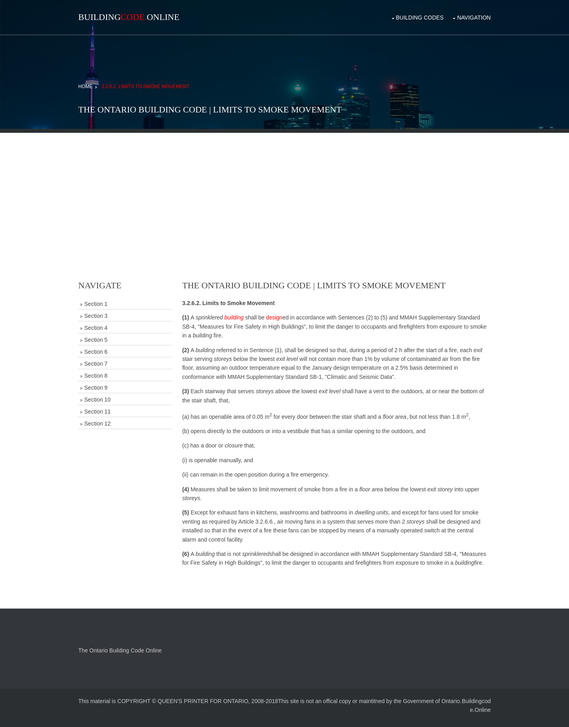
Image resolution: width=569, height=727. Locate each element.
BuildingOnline (140, 17)
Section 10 (109, 395)
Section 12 (109, 419)
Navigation (462, 15)
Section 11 (109, 407)
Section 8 (107, 371)
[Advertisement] (284, 184)
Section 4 (107, 323)
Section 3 (107, 311)
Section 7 (107, 359)
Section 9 (107, 383)
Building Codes (409, 15)
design (282, 313)
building (241, 313)
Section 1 (107, 299)
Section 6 (107, 347)
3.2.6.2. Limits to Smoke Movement (156, 82)
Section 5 (107, 335)
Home (97, 82)
